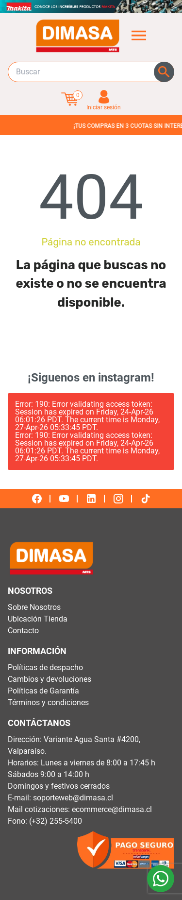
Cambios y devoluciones (49, 679)
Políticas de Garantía (43, 690)
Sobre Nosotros (34, 607)
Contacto (23, 630)
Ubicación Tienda (37, 618)
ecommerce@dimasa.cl (112, 809)
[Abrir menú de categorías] (139, 35)
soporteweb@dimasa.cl (73, 797)
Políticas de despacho (45, 667)
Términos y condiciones (48, 702)
